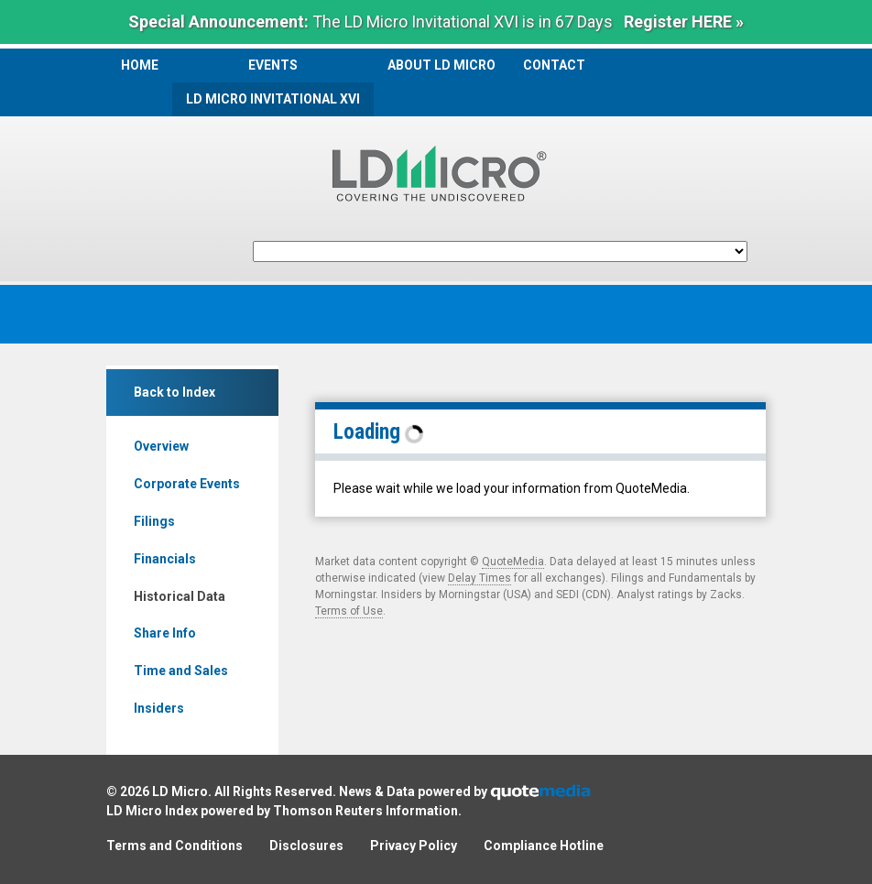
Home (139, 65)
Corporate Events (187, 483)
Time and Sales (181, 670)
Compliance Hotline (544, 845)
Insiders (159, 708)
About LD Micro (441, 65)
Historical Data (179, 596)
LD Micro (180, 791)
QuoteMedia (513, 561)
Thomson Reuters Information (365, 810)
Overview (161, 446)
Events (273, 65)
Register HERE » (684, 21)
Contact (554, 65)
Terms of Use (349, 611)
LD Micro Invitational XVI (273, 99)
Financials (165, 558)
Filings (154, 521)
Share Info (165, 633)
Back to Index (174, 392)
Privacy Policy (413, 845)
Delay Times (479, 578)
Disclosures (306, 845)
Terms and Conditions (174, 845)
